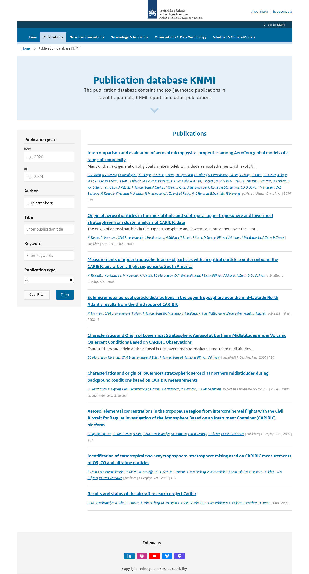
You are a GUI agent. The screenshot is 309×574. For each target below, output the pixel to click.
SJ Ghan (257, 175)
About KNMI (259, 12)
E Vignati (208, 181)
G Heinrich (255, 472)
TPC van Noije (180, 181)
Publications (53, 37)
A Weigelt (146, 275)
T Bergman (264, 181)
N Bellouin (222, 181)
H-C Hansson (200, 193)
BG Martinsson (163, 275)
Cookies (160, 568)
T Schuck (185, 237)
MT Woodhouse (218, 175)
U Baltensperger (197, 187)
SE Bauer (148, 181)
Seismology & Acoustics (129, 37)
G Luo (113, 187)
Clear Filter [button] (37, 294)
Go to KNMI (276, 25)
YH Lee (99, 181)
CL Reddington (127, 175)
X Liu (280, 175)
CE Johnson (248, 181)
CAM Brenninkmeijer (131, 237)
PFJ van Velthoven (228, 237)
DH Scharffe (145, 472)
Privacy (145, 568)
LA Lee (233, 175)
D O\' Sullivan (256, 275)
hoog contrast (282, 12)
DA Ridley (200, 175)
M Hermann (108, 237)
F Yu (105, 187)
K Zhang (244, 175)
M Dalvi (235, 181)
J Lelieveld (134, 181)
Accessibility (177, 568)
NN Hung (114, 357)
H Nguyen (114, 389)
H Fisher (269, 472)
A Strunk (195, 181)
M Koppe (93, 237)
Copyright (129, 568)
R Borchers (250, 503)
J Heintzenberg (141, 187)
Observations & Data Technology (180, 37)
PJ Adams (111, 181)
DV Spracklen (184, 175)
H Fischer (214, 434)
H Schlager (172, 237)
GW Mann (94, 175)
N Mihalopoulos (155, 193)
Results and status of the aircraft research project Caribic (142, 493)
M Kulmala (107, 193)
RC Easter (269, 175)
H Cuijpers (235, 503)
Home (32, 37)
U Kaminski (215, 187)
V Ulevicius (136, 193)
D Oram (264, 503)
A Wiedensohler (251, 237)
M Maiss (131, 472)
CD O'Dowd (248, 187)
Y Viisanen (122, 193)
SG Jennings (231, 187)
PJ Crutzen (161, 472)
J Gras (181, 187)
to (25, 168)
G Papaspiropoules (99, 434)
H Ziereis (278, 237)
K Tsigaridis (162, 181)
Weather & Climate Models (234, 37)
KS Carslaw (109, 175)
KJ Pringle (144, 175)
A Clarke (157, 187)
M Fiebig (184, 193)
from (27, 149)
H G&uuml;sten (238, 472)
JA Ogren (170, 187)
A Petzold (124, 187)
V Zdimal (172, 193)
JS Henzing (233, 193)
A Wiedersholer (216, 472)
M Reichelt (94, 275)
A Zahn (267, 237)
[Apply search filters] (65, 294)
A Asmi (170, 175)
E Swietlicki (217, 193)
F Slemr (197, 237)
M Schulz (158, 175)
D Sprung (210, 237)
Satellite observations (87, 37)
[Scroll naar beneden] (154, 110)
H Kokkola (279, 181)
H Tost (123, 181)
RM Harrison (266, 187)
